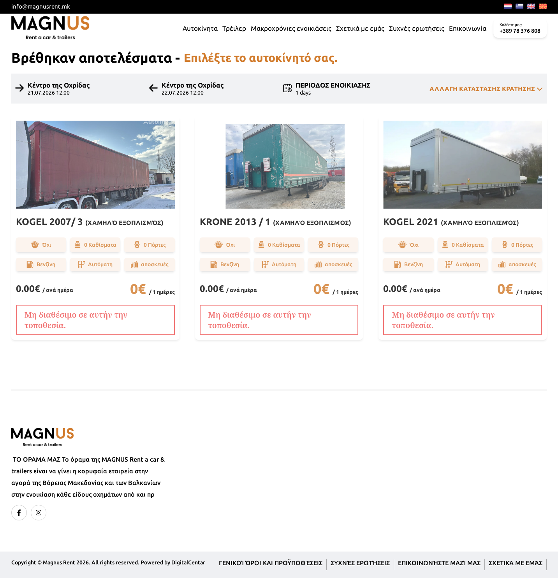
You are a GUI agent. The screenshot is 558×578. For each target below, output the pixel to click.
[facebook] (19, 512)
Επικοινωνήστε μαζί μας (439, 562)
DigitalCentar (188, 562)
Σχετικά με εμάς (515, 562)
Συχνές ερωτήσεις (360, 562)
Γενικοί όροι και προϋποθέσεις (270, 562)
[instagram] (38, 512)
